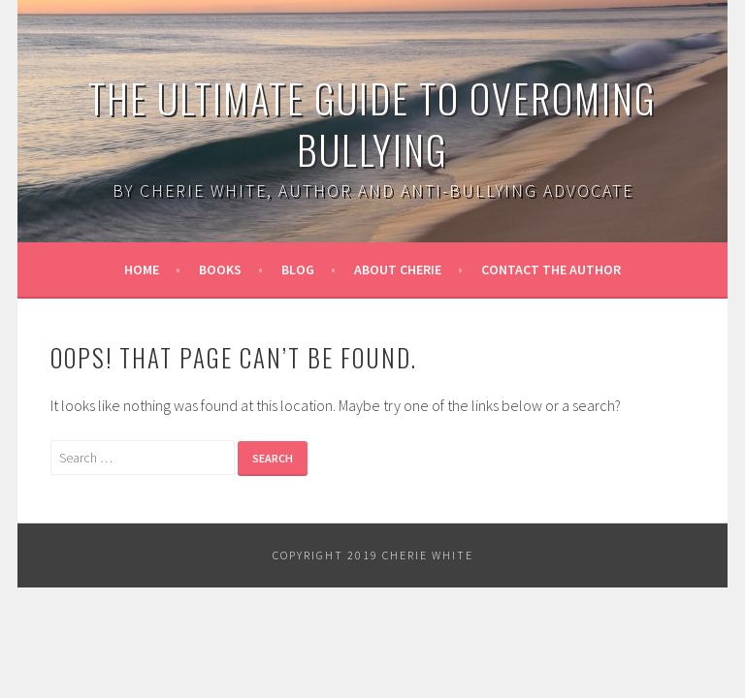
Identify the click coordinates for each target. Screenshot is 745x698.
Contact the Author (551, 269)
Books (220, 269)
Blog (297, 269)
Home (141, 269)
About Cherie (397, 269)
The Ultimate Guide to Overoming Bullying (372, 123)
